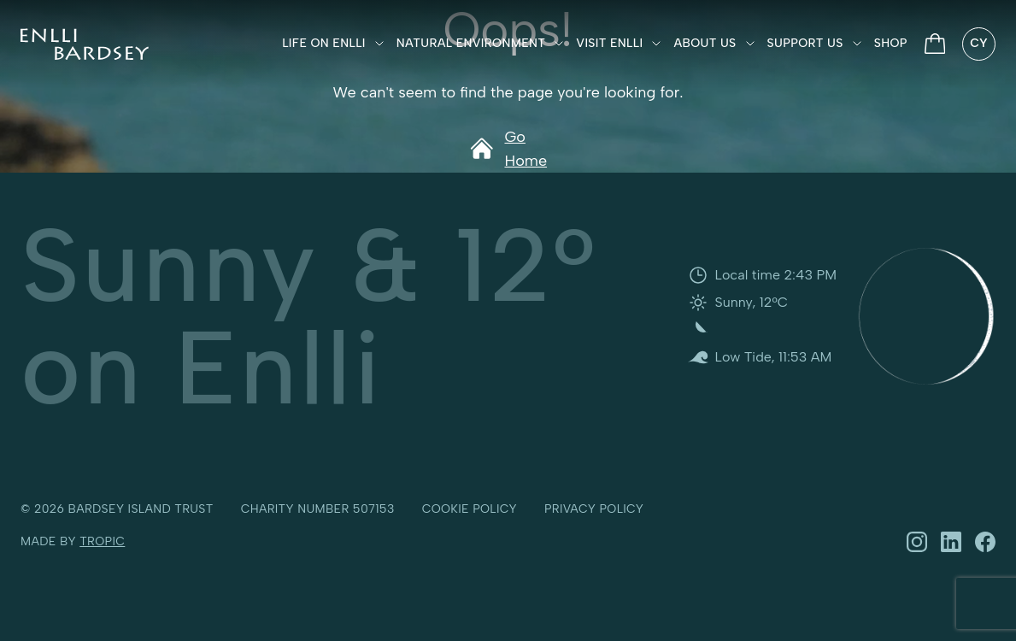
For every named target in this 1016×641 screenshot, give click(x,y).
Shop (890, 43)
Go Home (508, 148)
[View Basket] (935, 43)
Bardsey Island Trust (141, 509)
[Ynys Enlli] (85, 44)
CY (979, 43)
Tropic (102, 541)
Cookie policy (469, 509)
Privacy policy (593, 509)
